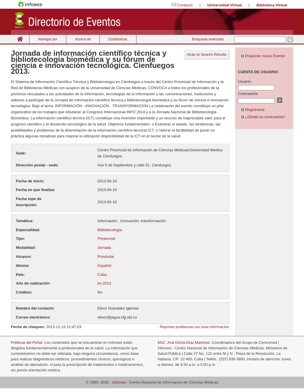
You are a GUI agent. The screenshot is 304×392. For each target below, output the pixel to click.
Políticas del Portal (26, 342)
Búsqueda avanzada (207, 39)
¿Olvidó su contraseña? (263, 117)
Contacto (185, 5)
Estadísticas (118, 39)
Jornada (104, 247)
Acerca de (83, 39)
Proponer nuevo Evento (263, 56)
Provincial (105, 256)
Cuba (101, 274)
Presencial (106, 238)
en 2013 (104, 283)
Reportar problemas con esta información (194, 327)
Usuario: (245, 81)
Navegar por (47, 39)
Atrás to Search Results (207, 54)
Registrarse (253, 109)
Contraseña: (248, 93)
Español (104, 265)
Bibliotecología (109, 230)
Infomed (119, 382)
